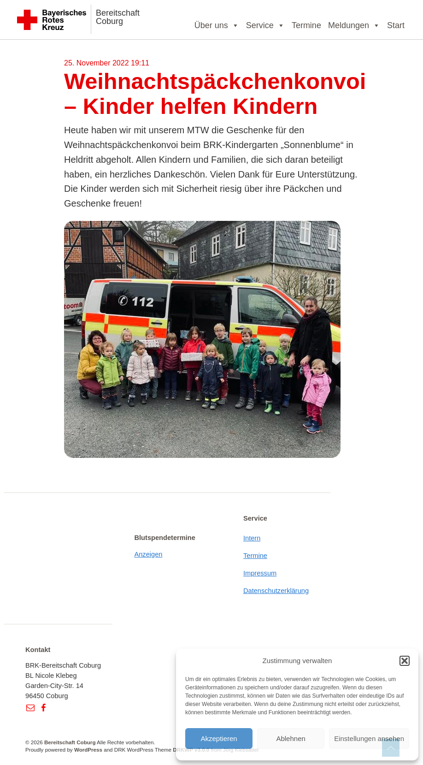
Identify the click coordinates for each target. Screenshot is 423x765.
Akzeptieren (218, 738)
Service (265, 25)
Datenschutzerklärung (276, 590)
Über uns (216, 25)
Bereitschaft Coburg (118, 17)
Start (396, 25)
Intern (251, 538)
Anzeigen (149, 554)
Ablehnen (290, 738)
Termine (306, 25)
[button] (404, 660)
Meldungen (354, 25)
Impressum (259, 573)
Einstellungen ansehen (369, 738)
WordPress (88, 750)
